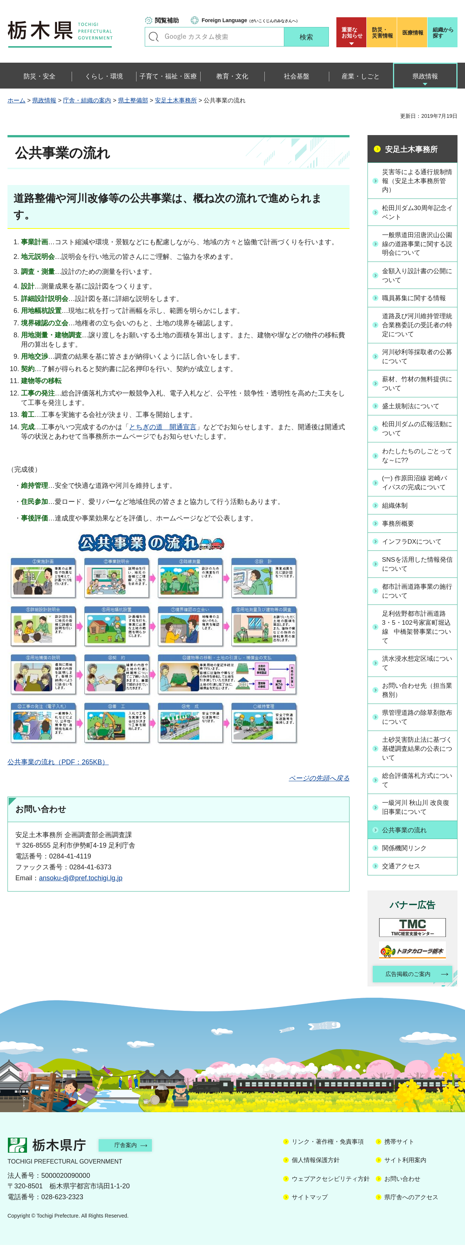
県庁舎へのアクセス (411, 1200)
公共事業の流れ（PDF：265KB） (58, 762)
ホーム (17, 100)
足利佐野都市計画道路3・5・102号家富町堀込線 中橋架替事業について (416, 628)
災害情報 (383, 33)
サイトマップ (310, 1200)
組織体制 (396, 507)
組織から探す (443, 33)
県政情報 (44, 100)
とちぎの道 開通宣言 (162, 427)
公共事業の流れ (406, 833)
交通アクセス (403, 868)
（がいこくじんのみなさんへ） (251, 20)
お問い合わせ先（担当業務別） (416, 692)
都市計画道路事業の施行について (416, 591)
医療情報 (412, 33)
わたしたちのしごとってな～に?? (416, 457)
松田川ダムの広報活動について (416, 430)
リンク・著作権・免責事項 (328, 1144)
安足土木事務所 (176, 100)
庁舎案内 (129, 1148)
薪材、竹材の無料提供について (416, 385)
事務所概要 (400, 524)
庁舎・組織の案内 (87, 100)
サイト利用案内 (405, 1163)
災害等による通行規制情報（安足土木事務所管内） (416, 181)
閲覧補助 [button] (167, 20)
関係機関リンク (406, 850)
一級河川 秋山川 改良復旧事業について (415, 810)
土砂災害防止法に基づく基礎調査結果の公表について (416, 751)
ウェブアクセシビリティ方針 (331, 1182)
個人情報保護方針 (316, 1163)
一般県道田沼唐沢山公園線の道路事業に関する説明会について (416, 245)
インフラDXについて (414, 542)
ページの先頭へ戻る (319, 778)
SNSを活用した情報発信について (417, 564)
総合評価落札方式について (416, 783)
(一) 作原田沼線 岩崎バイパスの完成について (417, 484)
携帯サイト (399, 1144)
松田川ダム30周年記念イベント (417, 212)
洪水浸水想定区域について (416, 665)
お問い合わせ (402, 1182)
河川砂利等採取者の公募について (416, 358)
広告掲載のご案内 (406, 976)
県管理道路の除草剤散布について (416, 719)
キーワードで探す (154, 37)
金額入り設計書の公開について (416, 276)
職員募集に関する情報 (416, 299)
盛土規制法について (413, 408)
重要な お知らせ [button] (352, 33)
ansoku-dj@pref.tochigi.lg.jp (80, 878)
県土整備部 (133, 100)
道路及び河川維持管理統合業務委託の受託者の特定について (416, 326)
